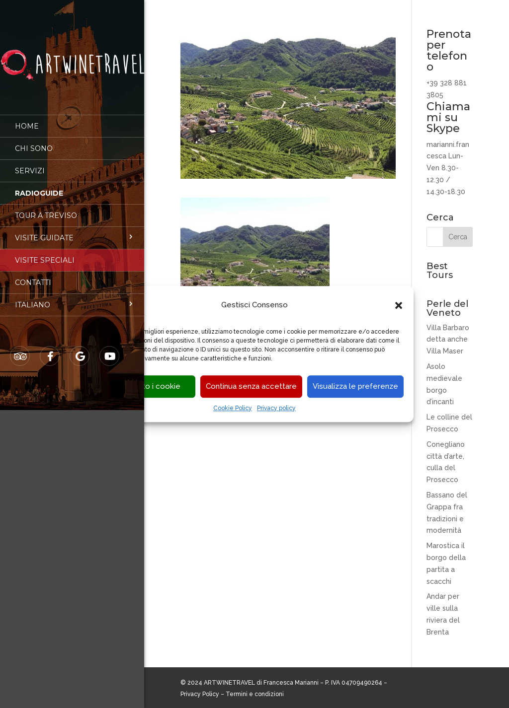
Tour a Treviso (46, 208)
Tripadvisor (20, 349)
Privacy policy (276, 408)
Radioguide (39, 186)
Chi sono (34, 141)
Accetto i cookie (150, 386)
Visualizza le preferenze (355, 386)
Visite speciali (45, 253)
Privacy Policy (199, 694)
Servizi (30, 163)
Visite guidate (44, 230)
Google (80, 349)
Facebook (50, 349)
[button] (399, 305)
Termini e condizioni (255, 694)
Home (27, 119)
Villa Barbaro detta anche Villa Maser (447, 339)
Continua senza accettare (251, 386)
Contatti (33, 275)
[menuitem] (72, 298)
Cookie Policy (232, 408)
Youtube (110, 349)
